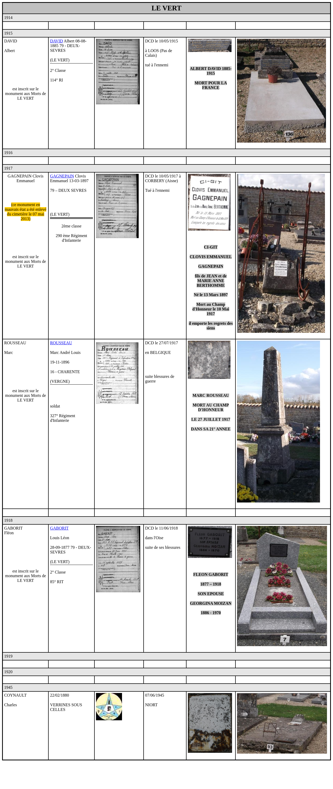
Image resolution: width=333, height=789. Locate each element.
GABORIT (59, 528)
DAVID (56, 41)
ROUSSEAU (61, 343)
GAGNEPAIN (62, 176)
